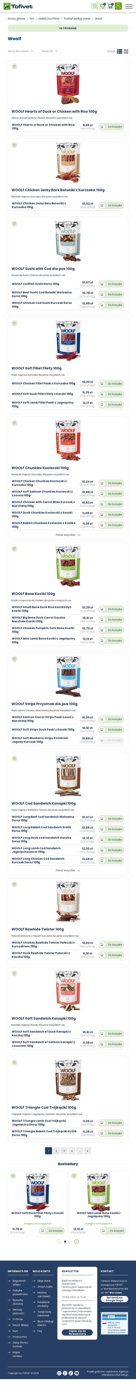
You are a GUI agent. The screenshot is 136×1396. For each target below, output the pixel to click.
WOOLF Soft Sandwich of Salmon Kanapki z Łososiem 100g (44, 1043)
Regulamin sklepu (19, 1281)
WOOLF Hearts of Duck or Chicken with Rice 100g (55, 111)
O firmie (18, 1318)
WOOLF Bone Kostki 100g (34, 593)
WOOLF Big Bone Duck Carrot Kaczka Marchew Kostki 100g (39, 619)
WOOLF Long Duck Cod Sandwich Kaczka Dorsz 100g (42, 839)
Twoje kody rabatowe (44, 1312)
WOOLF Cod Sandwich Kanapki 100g (44, 802)
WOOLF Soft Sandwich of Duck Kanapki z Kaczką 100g (42, 1033)
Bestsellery (68, 1163)
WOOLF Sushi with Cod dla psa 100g (44, 268)
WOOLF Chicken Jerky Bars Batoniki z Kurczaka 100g (59, 189)
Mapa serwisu (17, 1353)
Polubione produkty (44, 1303)
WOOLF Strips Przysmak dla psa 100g (45, 703)
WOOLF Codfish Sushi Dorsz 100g (36, 284)
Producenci (20, 1336)
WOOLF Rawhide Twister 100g (38, 928)
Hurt (15, 1330)
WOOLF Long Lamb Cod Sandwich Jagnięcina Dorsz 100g (37, 849)
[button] (65, 1241)
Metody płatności (18, 1310)
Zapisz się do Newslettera (77, 1331)
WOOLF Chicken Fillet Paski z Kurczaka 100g (44, 383)
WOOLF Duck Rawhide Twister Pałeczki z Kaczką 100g (42, 954)
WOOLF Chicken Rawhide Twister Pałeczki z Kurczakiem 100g (44, 944)
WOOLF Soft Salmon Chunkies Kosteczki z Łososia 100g (43, 493)
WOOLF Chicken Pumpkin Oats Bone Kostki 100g (43, 629)
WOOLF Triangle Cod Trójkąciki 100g (44, 1106)
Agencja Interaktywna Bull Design (115, 1372)
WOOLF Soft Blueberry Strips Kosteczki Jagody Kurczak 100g (40, 739)
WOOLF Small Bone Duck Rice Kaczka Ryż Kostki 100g (42, 608)
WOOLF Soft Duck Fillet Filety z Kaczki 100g (43, 394)
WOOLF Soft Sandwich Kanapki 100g (44, 1017)
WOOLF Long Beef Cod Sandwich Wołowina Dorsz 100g (44, 818)
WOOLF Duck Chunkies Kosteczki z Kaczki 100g (42, 514)
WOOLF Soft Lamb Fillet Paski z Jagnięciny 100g (43, 404)
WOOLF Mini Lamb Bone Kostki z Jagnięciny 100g (44, 640)
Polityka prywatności (20, 1291)
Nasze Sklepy (21, 1324)
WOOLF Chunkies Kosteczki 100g (41, 467)
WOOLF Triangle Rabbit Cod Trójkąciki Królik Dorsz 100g (40, 1132)
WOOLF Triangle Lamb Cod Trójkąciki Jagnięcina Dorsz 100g (40, 1122)
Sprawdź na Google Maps (114, 1298)
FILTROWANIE (68, 28)
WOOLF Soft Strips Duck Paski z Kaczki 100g (44, 729)
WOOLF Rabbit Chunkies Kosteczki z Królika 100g (44, 524)
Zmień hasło (45, 1286)
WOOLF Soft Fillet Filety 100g (37, 368)
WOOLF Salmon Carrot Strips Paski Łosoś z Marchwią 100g (43, 718)
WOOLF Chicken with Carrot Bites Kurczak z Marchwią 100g (44, 504)
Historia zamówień (44, 1293)
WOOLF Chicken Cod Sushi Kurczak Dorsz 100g (42, 304)
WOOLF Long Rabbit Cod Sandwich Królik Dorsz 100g (42, 828)
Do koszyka (115, 126)
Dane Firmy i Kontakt (20, 1343)
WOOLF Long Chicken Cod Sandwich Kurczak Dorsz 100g (39, 860)
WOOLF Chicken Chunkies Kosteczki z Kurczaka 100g (39, 483)
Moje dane (44, 1280)
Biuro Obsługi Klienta (45, 1322)
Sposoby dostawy (18, 1301)
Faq (40, 1330)
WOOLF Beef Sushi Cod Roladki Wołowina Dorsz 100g (42, 294)
